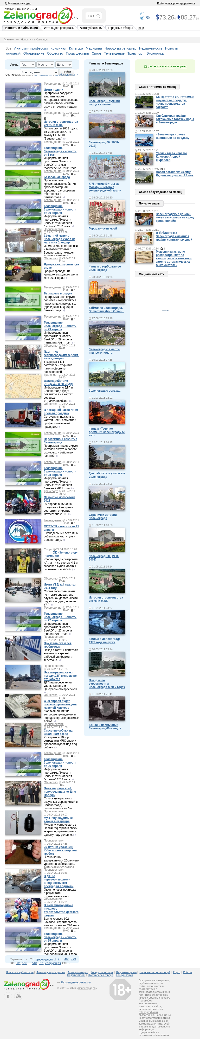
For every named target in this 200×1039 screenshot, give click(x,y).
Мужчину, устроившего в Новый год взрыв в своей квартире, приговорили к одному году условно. (60, 829)
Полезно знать (149, 203)
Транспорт (136, 53)
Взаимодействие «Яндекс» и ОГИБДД (58, 382)
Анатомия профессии (31, 48)
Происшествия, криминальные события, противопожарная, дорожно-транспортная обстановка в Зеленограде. (60, 189)
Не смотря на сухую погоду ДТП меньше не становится (60, 676)
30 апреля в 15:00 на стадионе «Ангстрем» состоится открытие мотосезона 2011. (58, 509)
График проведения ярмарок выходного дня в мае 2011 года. (61, 274)
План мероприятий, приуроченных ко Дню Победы (60, 792)
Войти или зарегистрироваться (176, 3)
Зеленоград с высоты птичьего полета (104, 351)
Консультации (124, 975)
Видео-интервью (126, 972)
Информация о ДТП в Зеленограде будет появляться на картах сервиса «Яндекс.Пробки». (58, 394)
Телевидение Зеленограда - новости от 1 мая (60, 151)
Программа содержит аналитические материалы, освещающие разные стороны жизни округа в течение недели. (61, 99)
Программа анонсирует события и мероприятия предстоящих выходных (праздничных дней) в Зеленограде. (60, 303)
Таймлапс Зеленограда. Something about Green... (106, 309)
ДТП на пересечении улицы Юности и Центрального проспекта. (61, 686)
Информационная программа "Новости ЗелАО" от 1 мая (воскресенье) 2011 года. (60, 163)
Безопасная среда (57, 177)
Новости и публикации (21, 28)
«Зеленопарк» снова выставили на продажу (172, 136)
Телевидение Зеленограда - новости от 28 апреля (60, 471)
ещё (141, 28)
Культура (76, 48)
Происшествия (77, 53)
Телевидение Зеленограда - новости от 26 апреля (60, 763)
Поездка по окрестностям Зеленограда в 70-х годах (107, 684)
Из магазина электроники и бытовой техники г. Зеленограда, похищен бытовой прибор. (61, 251)
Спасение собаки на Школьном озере (58, 732)
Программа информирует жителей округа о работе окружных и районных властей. (61, 451)
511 (41, 963)
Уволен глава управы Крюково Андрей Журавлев (171, 157)
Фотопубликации (91, 28)
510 (34, 963)
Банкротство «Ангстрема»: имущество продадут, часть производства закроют (175, 102)
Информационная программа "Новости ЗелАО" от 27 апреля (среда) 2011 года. (58, 629)
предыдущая (44, 959)
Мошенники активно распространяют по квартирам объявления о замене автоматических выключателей (174, 258)
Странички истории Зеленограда (103, 516)
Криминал (58, 48)
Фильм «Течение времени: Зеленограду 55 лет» (107, 432)
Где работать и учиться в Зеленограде (107, 475)
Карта (176, 972)
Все (8, 48)
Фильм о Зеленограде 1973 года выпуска (105, 640)
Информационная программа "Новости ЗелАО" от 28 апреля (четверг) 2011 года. (58, 483)
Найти (67, 72)
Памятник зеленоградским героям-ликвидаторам (61, 355)
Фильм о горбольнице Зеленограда (105, 268)
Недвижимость (150, 48)
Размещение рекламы (76, 982)
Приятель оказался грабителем (57, 645)
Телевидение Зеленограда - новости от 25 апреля (60, 937)
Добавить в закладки (18, 3)
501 (18, 963)
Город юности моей (103, 228)
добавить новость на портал (167, 66)
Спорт (96, 53)
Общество (55, 53)
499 (73, 959)
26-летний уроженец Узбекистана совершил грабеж (60, 850)
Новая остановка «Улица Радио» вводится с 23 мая (174, 173)
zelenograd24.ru (148, 1012)
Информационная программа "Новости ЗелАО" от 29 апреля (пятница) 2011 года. (58, 337)
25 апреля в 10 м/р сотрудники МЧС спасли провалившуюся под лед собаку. (60, 742)
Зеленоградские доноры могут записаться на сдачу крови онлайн (175, 217)
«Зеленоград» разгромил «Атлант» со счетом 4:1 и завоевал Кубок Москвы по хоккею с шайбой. (60, 564)
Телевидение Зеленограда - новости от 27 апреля (60, 617)
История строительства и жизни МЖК (61, 123)
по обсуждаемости (66, 74)
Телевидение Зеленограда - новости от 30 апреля (60, 209)
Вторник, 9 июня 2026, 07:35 (21, 8)
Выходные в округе (58, 293)
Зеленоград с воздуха (104, 390)
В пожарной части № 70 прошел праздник (61, 411)
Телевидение (114, 53)
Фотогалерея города (100, 975)
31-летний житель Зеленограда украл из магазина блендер (59, 239)
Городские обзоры (120, 28)
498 (67, 959)
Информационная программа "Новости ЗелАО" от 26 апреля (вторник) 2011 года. (58, 774)
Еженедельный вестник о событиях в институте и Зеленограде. (61, 536)
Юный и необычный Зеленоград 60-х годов (105, 726)
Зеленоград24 (86, 988)
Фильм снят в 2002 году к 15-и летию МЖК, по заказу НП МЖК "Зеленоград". (60, 133)
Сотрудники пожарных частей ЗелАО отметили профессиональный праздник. (60, 421)
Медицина (94, 48)
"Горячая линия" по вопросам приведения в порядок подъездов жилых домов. (61, 716)
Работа (187, 972)
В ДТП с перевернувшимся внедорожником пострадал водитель (58, 881)
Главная (9, 39)
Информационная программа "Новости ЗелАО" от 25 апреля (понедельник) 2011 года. (60, 949)
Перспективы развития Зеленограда (60, 440)
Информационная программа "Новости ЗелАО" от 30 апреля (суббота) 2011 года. (58, 221)
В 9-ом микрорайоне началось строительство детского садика (61, 910)
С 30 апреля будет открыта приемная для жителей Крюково (60, 704)
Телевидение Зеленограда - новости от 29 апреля (60, 326)
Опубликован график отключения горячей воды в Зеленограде (175, 119)
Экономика (155, 53)
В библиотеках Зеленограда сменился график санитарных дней (174, 236)
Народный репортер (120, 48)
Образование (33, 53)
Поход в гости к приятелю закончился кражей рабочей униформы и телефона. (61, 655)
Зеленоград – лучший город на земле (104, 102)
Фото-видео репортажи (59, 28)
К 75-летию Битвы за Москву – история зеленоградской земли (105, 187)
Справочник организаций (155, 972)
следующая (53, 963)
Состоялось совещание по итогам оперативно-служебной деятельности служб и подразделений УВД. (60, 598)
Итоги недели (53, 89)
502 (24, 963)
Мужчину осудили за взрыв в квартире (58, 819)
